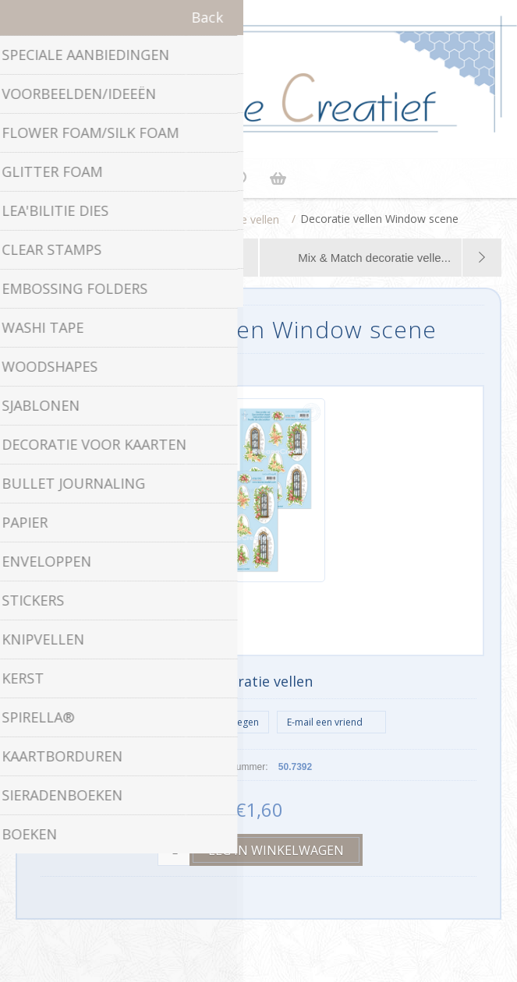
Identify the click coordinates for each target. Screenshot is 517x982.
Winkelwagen (278, 178)
